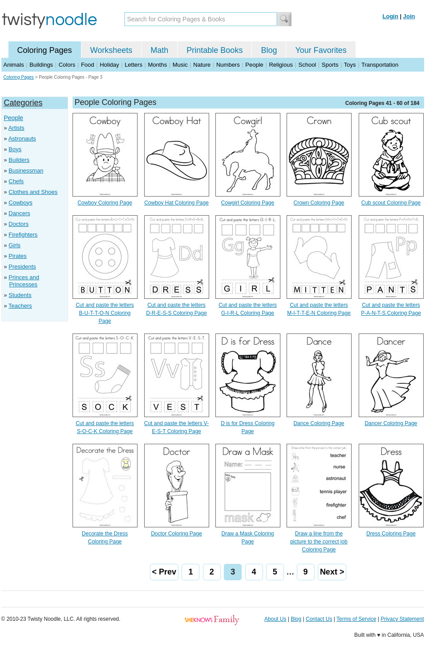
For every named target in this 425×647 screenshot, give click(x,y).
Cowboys (20, 202)
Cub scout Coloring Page (391, 203)
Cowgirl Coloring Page (247, 203)
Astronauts (22, 138)
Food (87, 64)
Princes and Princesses (23, 281)
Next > (332, 571)
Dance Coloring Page (318, 423)
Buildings (41, 64)
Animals (14, 64)
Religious (280, 64)
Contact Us (319, 619)
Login (390, 16)
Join (409, 16)
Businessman (25, 170)
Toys (350, 64)
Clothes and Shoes (32, 192)
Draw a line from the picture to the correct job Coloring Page (319, 541)
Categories (23, 102)
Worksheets (111, 50)
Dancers (19, 213)
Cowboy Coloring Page (104, 203)
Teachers (20, 305)
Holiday (109, 64)
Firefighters (22, 234)
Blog (269, 50)
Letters (133, 64)
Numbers (228, 64)
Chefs (16, 181)
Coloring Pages (44, 50)
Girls (14, 245)
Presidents (22, 266)
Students (19, 295)
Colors (67, 64)
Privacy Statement (402, 619)
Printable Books (214, 50)
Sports (330, 64)
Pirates (17, 256)
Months (157, 64)
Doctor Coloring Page (176, 533)
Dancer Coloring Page (390, 423)
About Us (275, 619)
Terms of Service (356, 619)
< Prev (164, 571)
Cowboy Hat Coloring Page (176, 203)
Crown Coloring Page (318, 203)
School (307, 64)
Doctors (18, 224)
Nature (201, 64)
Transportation (379, 64)
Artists (16, 128)
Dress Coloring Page (391, 533)
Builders (18, 160)
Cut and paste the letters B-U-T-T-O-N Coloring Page (105, 313)
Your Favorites (320, 50)
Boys (14, 149)
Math (159, 50)
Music (180, 64)
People (254, 64)
